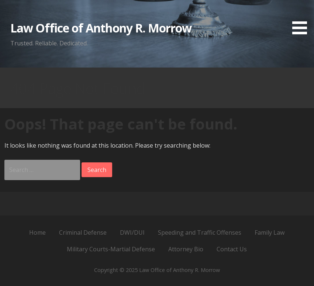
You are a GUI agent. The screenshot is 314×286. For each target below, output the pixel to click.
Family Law (269, 232)
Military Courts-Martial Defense (111, 249)
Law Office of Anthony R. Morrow (100, 28)
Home (37, 232)
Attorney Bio (185, 249)
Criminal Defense (83, 232)
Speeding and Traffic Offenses (199, 232)
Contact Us (232, 249)
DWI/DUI (132, 232)
